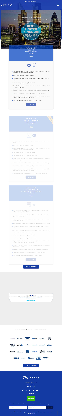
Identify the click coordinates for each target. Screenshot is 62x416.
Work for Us (42, 412)
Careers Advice (31, 413)
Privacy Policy (24, 412)
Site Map (49, 412)
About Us (18, 412)
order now (31, 105)
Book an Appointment (31, 266)
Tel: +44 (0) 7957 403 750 (31, 1)
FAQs (12, 412)
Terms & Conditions (34, 412)
